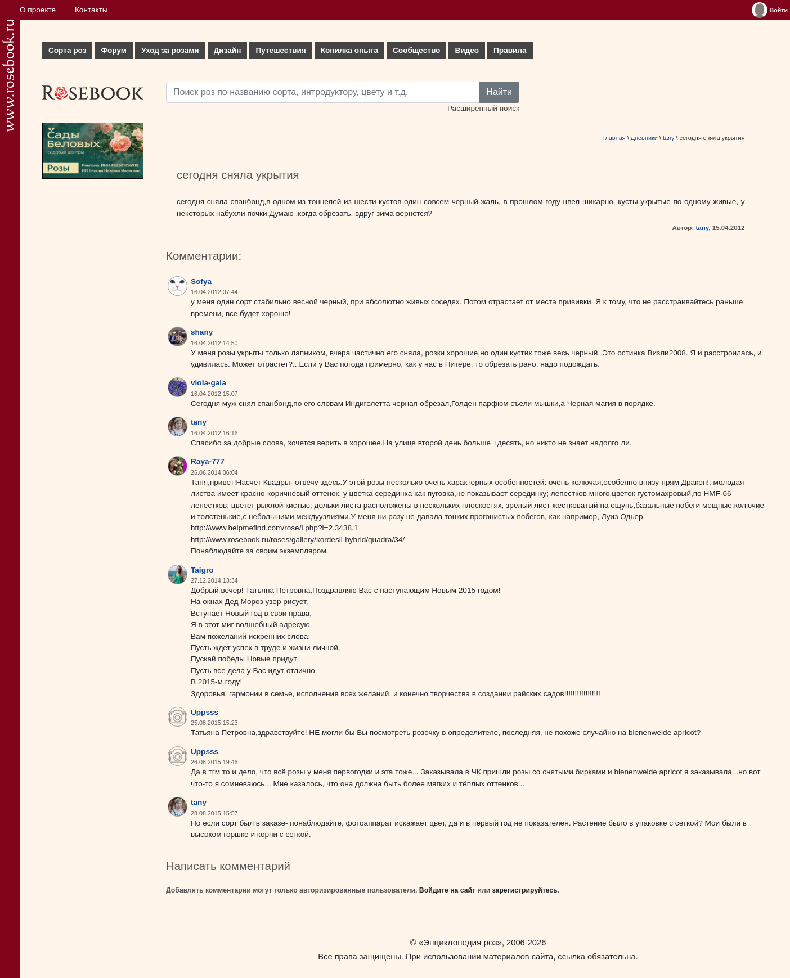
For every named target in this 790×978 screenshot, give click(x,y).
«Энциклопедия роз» (460, 942)
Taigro (202, 570)
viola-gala (208, 382)
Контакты (91, 10)
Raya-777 (208, 461)
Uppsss (204, 712)
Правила (510, 50)
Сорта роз (67, 50)
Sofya (201, 281)
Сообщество (416, 50)
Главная (613, 137)
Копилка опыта (349, 50)
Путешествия (280, 50)
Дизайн (227, 50)
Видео (467, 50)
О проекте (38, 10)
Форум (113, 50)
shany (202, 332)
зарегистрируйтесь (525, 890)
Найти (499, 92)
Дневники (644, 137)
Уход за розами (170, 50)
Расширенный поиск (483, 108)
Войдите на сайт (447, 890)
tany (669, 137)
